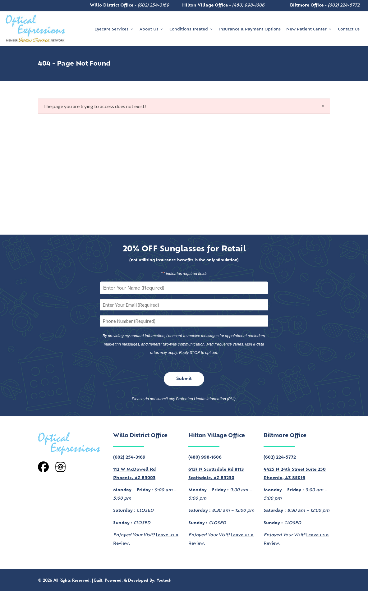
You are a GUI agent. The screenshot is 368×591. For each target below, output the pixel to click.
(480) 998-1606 (248, 5)
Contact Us (349, 29)
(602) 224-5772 (344, 5)
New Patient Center (309, 29)
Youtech (164, 581)
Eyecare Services (114, 29)
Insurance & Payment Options (250, 29)
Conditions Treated (191, 29)
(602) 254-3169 (153, 5)
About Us (152, 29)
